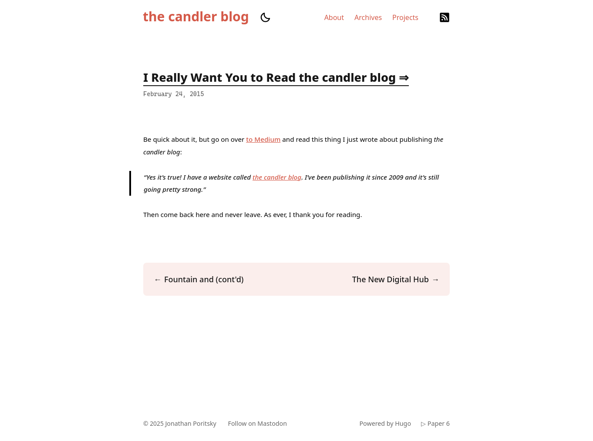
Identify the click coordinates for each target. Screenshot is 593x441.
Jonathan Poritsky (192, 423)
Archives (368, 17)
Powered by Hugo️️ (384, 423)
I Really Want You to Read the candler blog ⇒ (276, 77)
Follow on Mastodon (260, 423)
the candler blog (196, 16)
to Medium (263, 139)
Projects (405, 17)
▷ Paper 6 (435, 423)
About (334, 17)
